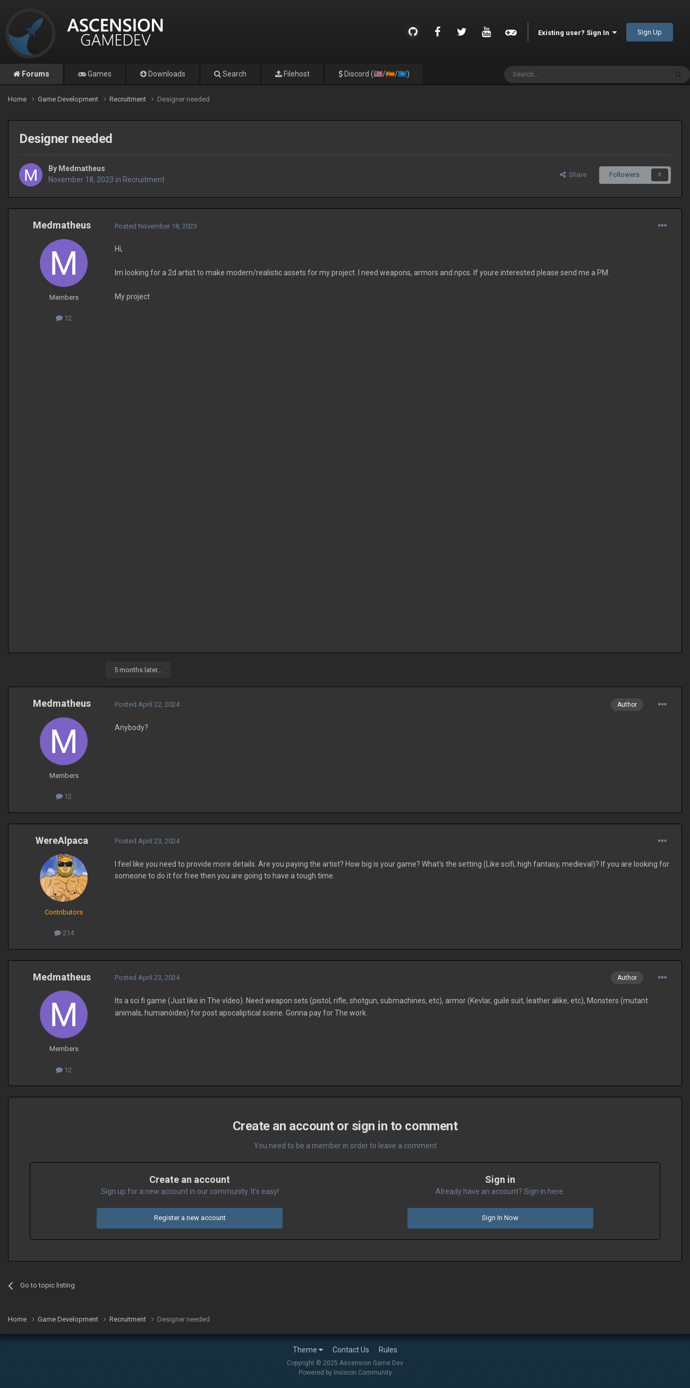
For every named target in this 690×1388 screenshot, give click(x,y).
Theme (308, 1349)
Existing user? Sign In (577, 33)
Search (233, 74)
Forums (34, 74)
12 (64, 318)
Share (573, 175)
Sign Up (649, 32)
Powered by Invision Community (345, 1372)
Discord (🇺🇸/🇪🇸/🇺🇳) (376, 74)
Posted (156, 226)
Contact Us (351, 1349)
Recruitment (144, 179)
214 (64, 933)
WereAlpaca (62, 840)
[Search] (560, 74)
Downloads (166, 74)
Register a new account (190, 1218)
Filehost (296, 74)
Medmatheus (81, 168)
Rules (388, 1349)
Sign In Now (500, 1218)
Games (99, 74)
